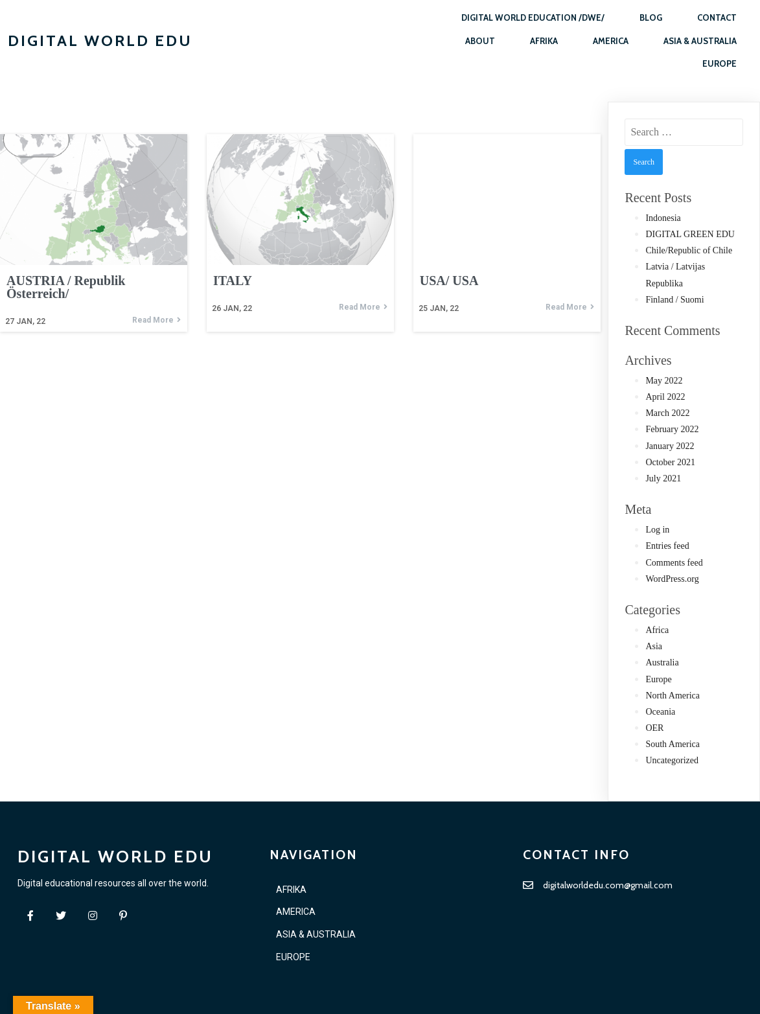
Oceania (660, 712)
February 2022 (671, 429)
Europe (658, 679)
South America (672, 744)
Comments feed (673, 563)
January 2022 (669, 446)
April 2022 (665, 397)
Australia (661, 662)
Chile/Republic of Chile (688, 250)
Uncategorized (671, 760)
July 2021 (663, 478)
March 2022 (667, 413)
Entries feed (667, 546)
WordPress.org (671, 579)
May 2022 (663, 381)
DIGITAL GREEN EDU (690, 234)
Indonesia (662, 218)
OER (654, 728)
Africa (657, 630)
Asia (653, 646)
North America (672, 695)
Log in (657, 530)
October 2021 (670, 462)
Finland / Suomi (674, 300)
